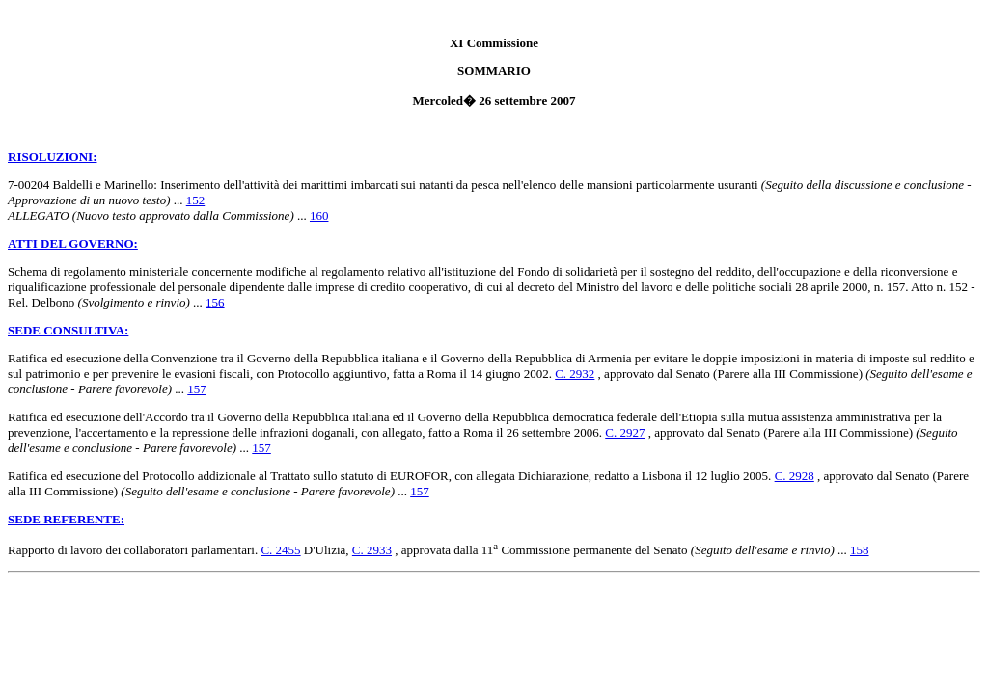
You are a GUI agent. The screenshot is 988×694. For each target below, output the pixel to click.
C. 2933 (372, 550)
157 (196, 389)
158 (859, 550)
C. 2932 (574, 373)
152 (196, 200)
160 (319, 215)
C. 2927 (625, 432)
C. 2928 (794, 475)
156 (215, 302)
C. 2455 (280, 550)
